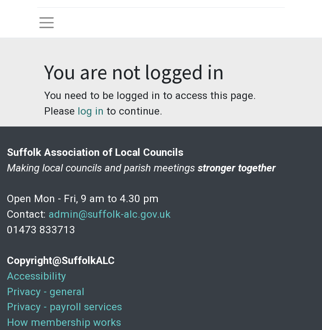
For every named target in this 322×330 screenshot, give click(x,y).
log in (91, 111)
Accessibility (36, 276)
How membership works (64, 322)
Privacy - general (45, 291)
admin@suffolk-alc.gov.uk (110, 214)
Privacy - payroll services (64, 307)
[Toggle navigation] (46, 22)
